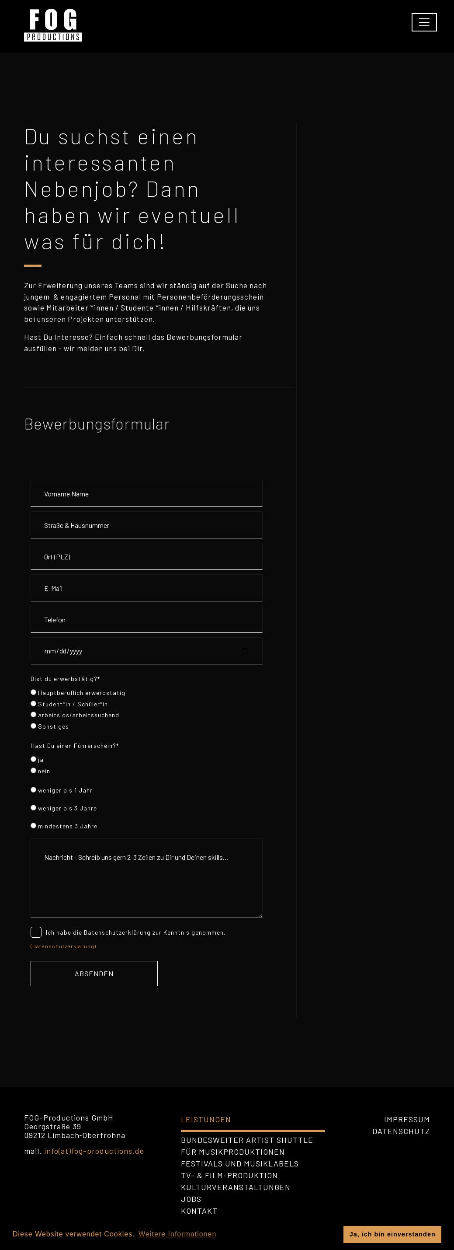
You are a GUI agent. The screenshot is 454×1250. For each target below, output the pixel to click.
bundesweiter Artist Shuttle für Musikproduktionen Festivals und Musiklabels (247, 1151)
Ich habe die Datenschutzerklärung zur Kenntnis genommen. (128, 932)
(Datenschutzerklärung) (63, 946)
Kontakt (199, 1210)
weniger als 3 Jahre (64, 808)
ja (37, 759)
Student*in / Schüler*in (69, 704)
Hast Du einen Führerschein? (75, 745)
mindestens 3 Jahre (64, 826)
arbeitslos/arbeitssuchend (75, 715)
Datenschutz (401, 1131)
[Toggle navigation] (424, 22)
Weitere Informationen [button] (177, 1234)
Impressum (407, 1119)
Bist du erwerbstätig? (65, 678)
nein (40, 771)
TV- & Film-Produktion (229, 1175)
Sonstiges (50, 726)
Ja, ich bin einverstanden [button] (393, 1234)
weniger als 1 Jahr (62, 790)
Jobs (191, 1199)
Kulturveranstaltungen (236, 1187)
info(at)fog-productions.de (94, 1151)
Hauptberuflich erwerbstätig (78, 692)
